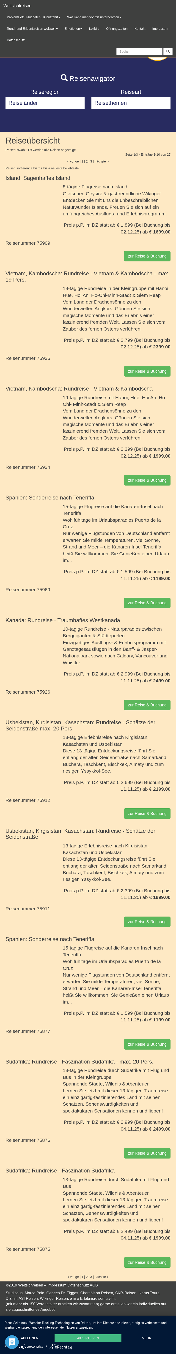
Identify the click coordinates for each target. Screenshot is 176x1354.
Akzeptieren (88, 1338)
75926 (43, 692)
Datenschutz (78, 1285)
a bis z (35, 168)
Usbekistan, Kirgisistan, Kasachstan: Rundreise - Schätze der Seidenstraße (80, 834)
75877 (43, 1031)
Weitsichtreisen (17, 5)
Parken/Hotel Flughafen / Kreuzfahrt (33, 17)
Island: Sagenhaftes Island (38, 178)
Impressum (56, 1285)
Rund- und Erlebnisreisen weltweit (32, 28)
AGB (94, 1285)
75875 (43, 1249)
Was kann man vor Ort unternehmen (94, 17)
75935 (43, 358)
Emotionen (73, 28)
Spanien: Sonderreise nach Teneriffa (50, 497)
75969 (43, 589)
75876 (43, 1140)
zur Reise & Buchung (147, 256)
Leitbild (94, 28)
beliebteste (71, 168)
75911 (43, 908)
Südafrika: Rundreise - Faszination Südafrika (60, 1170)
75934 (43, 467)
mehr (146, 1338)
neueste (56, 168)
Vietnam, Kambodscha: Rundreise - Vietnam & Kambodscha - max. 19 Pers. (87, 276)
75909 (43, 243)
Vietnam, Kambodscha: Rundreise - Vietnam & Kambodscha (79, 388)
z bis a (45, 168)
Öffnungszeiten (117, 28)
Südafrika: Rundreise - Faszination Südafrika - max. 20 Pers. (80, 1061)
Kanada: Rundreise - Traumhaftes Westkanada (63, 620)
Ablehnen (29, 1338)
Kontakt (140, 28)
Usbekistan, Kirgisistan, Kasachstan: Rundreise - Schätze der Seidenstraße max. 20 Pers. (80, 725)
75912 (43, 800)
